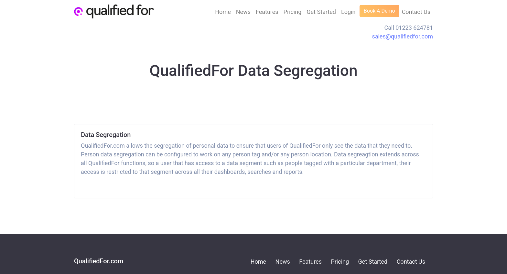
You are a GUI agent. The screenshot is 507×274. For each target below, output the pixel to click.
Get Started (321, 11)
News (243, 11)
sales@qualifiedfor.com (402, 36)
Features (267, 11)
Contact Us (416, 11)
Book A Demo (379, 11)
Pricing (293, 11)
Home (223, 11)
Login (348, 11)
